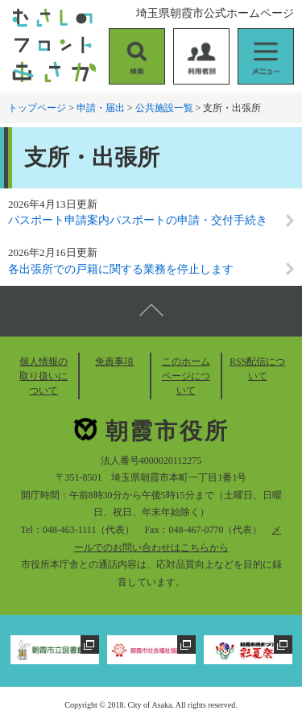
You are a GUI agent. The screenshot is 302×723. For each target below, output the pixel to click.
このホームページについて (186, 376)
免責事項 (114, 361)
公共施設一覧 (164, 108)
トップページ (37, 108)
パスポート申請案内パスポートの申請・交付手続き (137, 220)
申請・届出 (101, 108)
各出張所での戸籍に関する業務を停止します (121, 269)
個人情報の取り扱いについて (43, 376)
